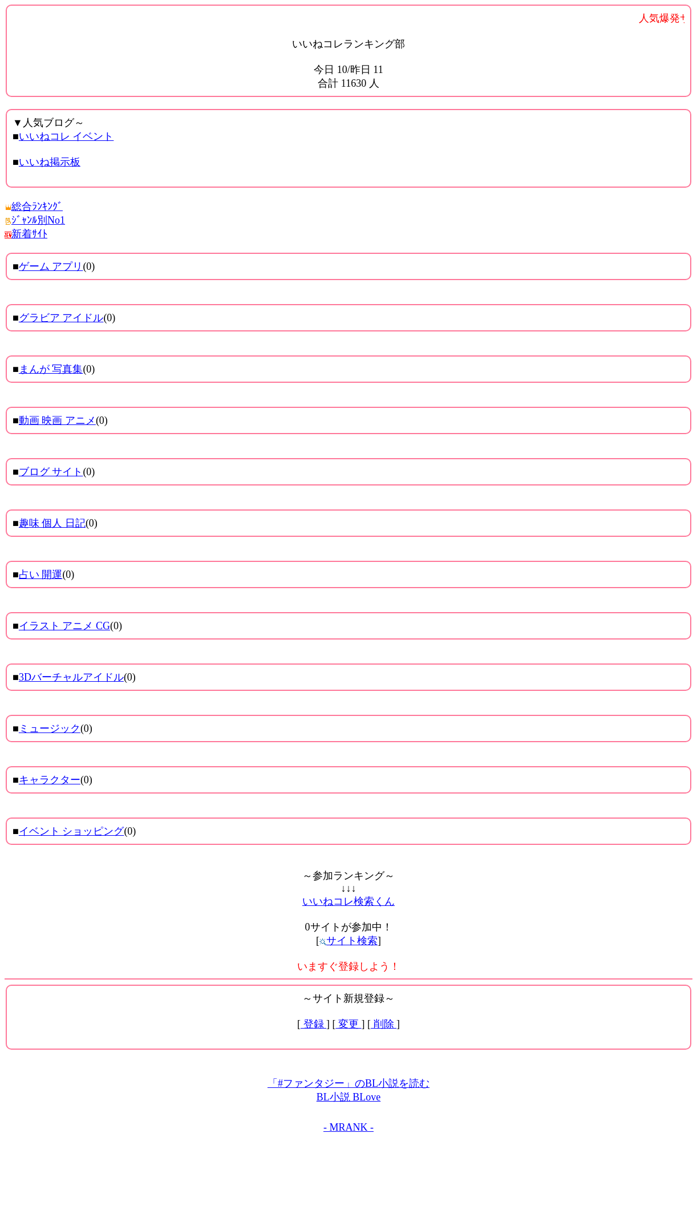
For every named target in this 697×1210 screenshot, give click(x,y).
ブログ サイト (51, 471)
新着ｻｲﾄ (26, 234)
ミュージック (49, 728)
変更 (349, 1024)
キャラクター (49, 780)
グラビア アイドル (61, 317)
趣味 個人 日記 (52, 523)
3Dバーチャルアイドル (71, 677)
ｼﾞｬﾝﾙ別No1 (35, 220)
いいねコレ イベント (66, 136)
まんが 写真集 (51, 369)
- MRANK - (348, 1127)
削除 (383, 1024)
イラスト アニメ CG (64, 626)
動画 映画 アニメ (57, 420)
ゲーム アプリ (51, 266)
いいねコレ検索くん (348, 901)
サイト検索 (348, 940)
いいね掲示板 (49, 162)
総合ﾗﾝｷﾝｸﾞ (34, 206)
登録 (313, 1024)
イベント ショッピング (71, 831)
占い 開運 (41, 574)
